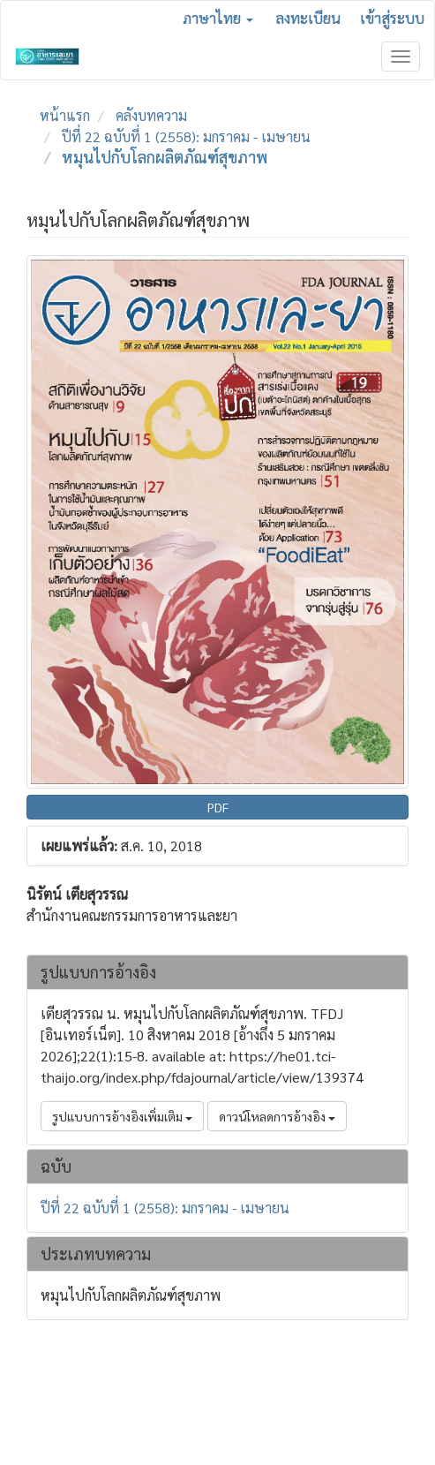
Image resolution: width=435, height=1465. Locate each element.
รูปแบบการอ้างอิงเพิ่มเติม (122, 1116)
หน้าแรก (65, 115)
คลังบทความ (151, 115)
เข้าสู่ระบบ (392, 17)
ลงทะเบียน (308, 17)
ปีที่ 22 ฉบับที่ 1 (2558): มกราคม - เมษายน (186, 136)
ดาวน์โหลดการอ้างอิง (277, 1116)
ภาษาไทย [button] (218, 17)
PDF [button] (218, 807)
